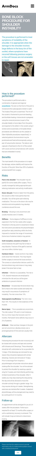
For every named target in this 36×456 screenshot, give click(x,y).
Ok (18, 452)
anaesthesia (6, 106)
